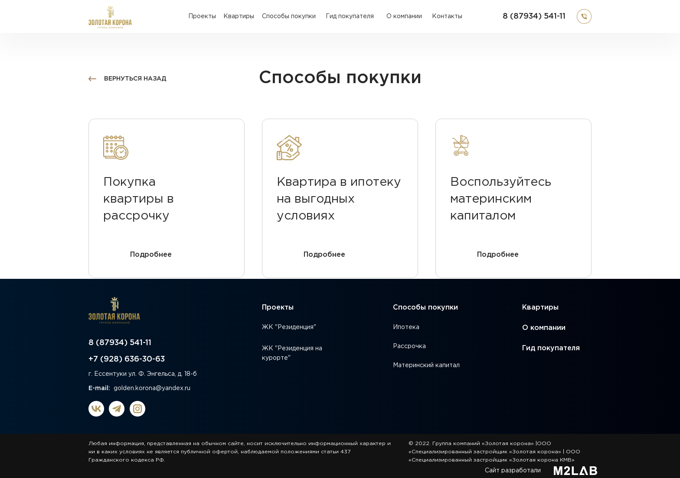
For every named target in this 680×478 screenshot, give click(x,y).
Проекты (278, 307)
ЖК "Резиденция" (289, 327)
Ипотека (406, 327)
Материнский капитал (426, 365)
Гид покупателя (551, 348)
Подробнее (151, 255)
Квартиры (540, 307)
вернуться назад (135, 78)
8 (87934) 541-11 (534, 16)
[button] (584, 16)
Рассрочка (409, 346)
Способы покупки (425, 307)
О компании (544, 328)
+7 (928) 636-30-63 (126, 359)
